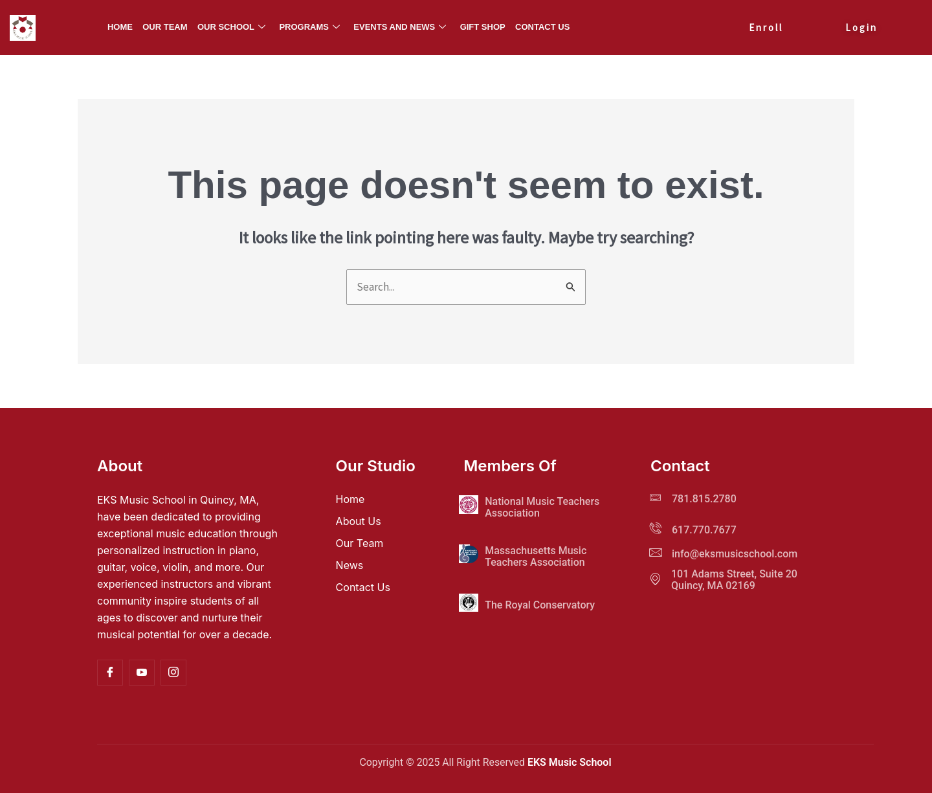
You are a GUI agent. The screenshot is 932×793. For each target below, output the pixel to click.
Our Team (165, 27)
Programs (310, 27)
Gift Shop (482, 27)
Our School (232, 27)
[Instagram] (173, 673)
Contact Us (542, 27)
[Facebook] (110, 673)
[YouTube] (142, 673)
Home (120, 27)
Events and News (399, 27)
